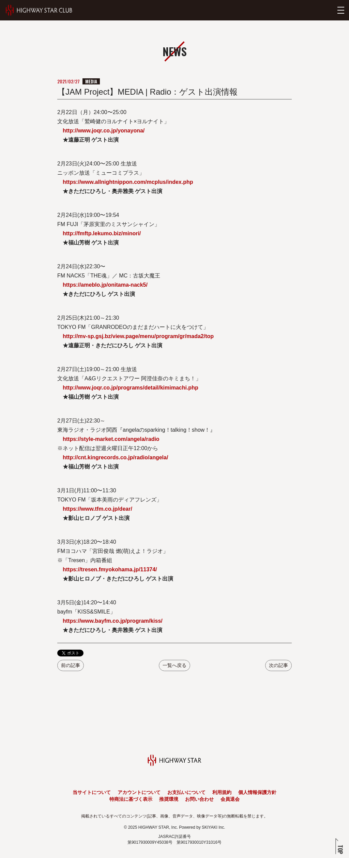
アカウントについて (139, 792)
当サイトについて (92, 792)
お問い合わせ (199, 799)
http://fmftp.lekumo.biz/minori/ (102, 233)
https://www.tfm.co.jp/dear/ (97, 509)
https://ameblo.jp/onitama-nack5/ (105, 285)
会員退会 (230, 799)
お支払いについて (186, 792)
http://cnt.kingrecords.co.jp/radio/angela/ (115, 457)
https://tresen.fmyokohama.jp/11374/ (110, 569)
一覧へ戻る (174, 665)
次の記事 (278, 665)
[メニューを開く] (341, 10)
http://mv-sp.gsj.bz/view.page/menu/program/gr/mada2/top (138, 336)
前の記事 (70, 665)
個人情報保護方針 (257, 792)
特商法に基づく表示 (130, 799)
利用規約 (221, 792)
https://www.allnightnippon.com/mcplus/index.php (128, 182)
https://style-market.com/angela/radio (111, 439)
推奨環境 (168, 799)
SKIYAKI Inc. (213, 827)
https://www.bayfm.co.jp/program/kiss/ (113, 621)
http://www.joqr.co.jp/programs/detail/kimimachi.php (130, 388)
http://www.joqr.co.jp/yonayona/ (104, 130)
